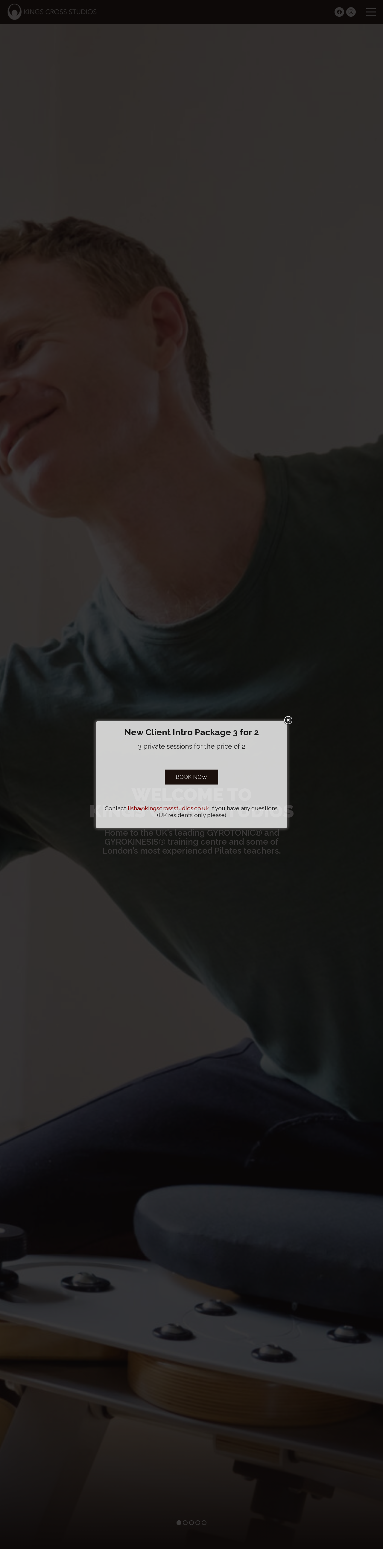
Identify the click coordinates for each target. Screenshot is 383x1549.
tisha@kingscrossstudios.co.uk (168, 808)
